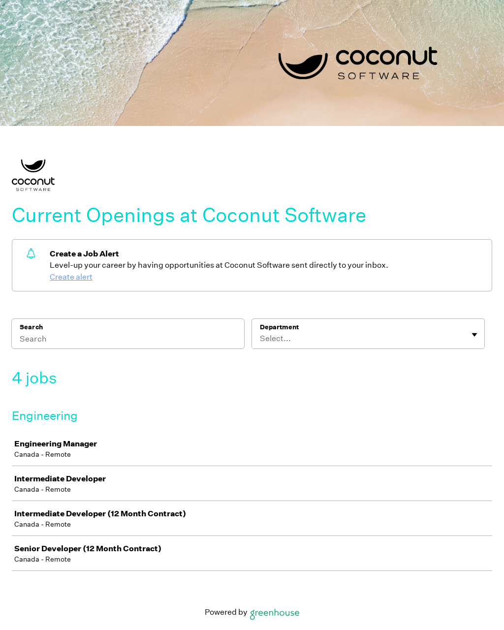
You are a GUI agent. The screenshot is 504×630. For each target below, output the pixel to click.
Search (31, 327)
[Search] (128, 340)
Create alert (71, 277)
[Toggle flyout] (474, 335)
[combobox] (260, 338)
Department (279, 327)
